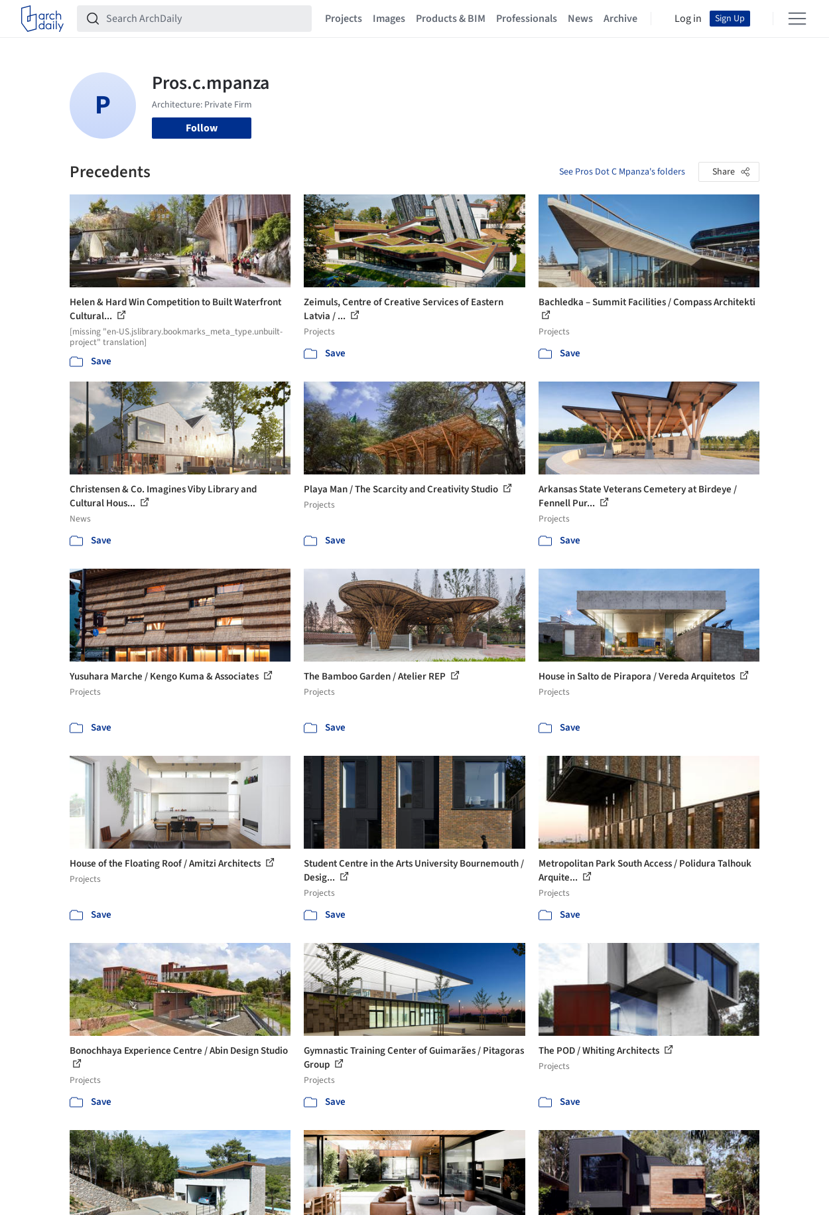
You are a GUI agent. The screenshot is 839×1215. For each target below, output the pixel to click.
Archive (620, 18)
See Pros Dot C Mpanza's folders (622, 172)
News (580, 18)
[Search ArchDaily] (205, 19)
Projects (343, 18)
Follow (202, 128)
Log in (688, 18)
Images (389, 18)
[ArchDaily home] (42, 18)
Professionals (526, 18)
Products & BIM (450, 18)
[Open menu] (797, 18)
